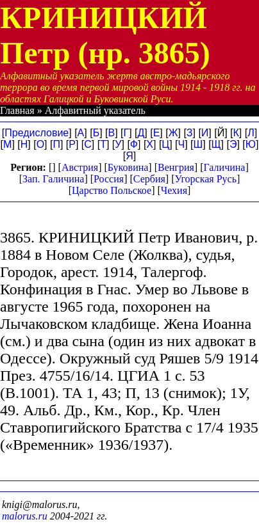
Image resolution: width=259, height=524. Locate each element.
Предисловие (36, 132)
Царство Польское (111, 190)
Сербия (149, 178)
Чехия (174, 190)
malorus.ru (24, 516)
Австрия (80, 167)
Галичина (225, 167)
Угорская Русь (205, 178)
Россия (109, 178)
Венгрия (176, 167)
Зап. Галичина (53, 178)
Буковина (128, 167)
